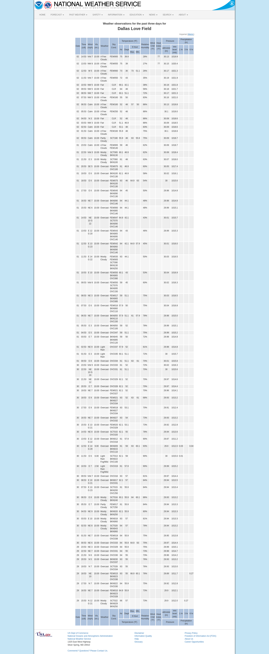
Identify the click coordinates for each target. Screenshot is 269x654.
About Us (189, 639)
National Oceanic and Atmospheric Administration (90, 636)
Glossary (138, 642)
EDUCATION (137, 15)
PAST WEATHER (78, 15)
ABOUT (183, 15)
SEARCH (168, 15)
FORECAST (57, 15)
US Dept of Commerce (78, 633)
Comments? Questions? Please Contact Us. (88, 651)
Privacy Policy (191, 633)
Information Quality (143, 636)
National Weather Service (79, 639)
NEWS (153, 15)
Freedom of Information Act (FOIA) (200, 636)
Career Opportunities (194, 642)
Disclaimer (139, 633)
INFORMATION (116, 15)
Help (136, 639)
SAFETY (97, 15)
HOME (42, 15)
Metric (191, 34)
